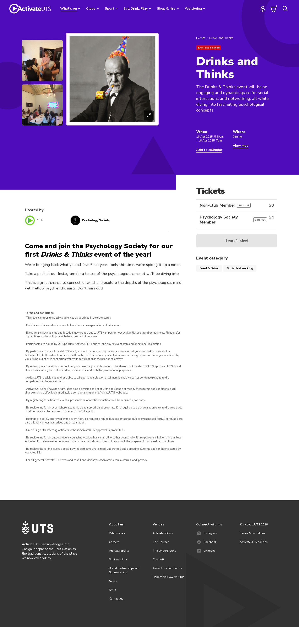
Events (200, 38)
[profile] (263, 8)
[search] (285, 8)
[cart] (274, 8)
